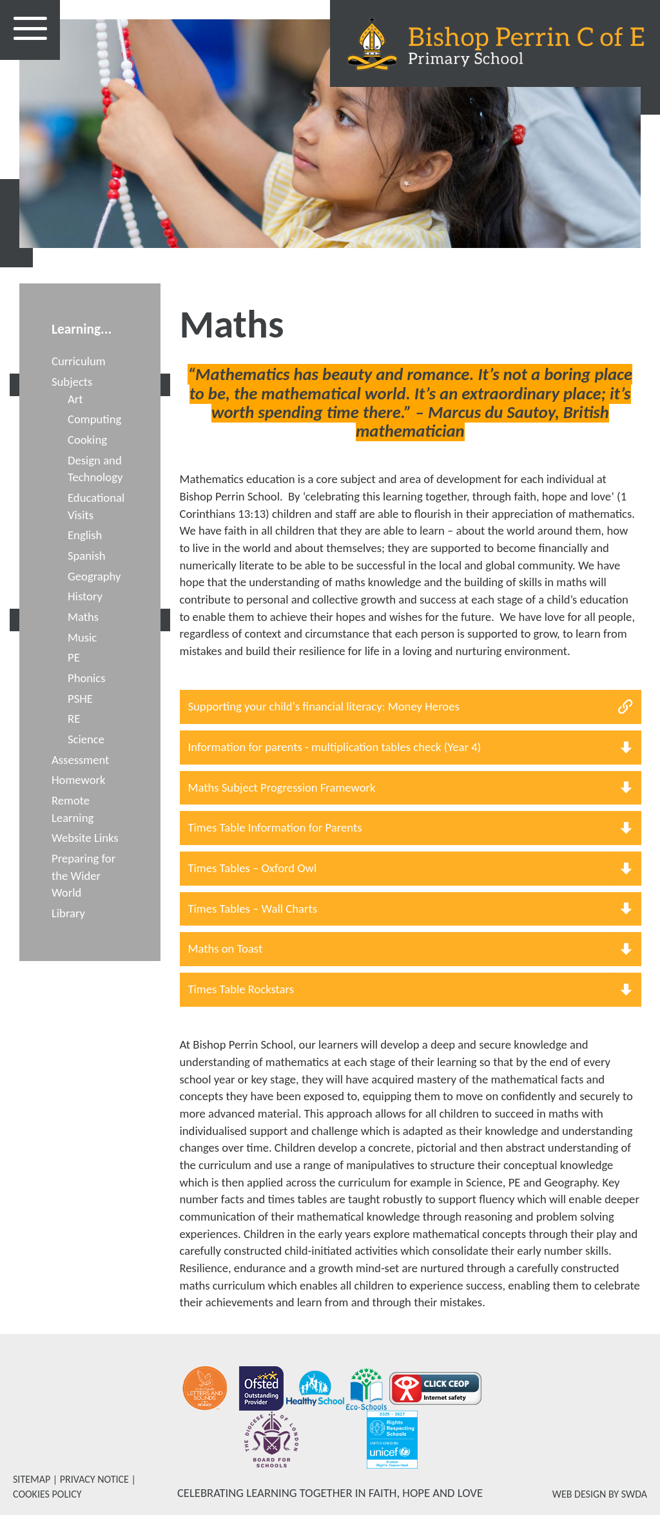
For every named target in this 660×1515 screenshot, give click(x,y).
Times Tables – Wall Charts (252, 908)
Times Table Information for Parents (275, 827)
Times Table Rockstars (241, 989)
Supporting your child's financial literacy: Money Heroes (324, 706)
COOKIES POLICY (47, 1494)
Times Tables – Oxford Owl (252, 868)
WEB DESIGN (579, 1494)
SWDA (634, 1494)
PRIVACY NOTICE (94, 1479)
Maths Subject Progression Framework (282, 787)
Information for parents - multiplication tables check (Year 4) (334, 746)
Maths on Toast (225, 948)
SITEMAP (31, 1479)
